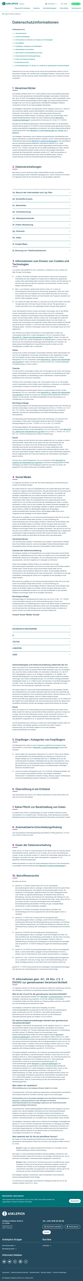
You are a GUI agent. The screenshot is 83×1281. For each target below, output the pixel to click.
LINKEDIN (41, 648)
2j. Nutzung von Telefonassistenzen (41, 250)
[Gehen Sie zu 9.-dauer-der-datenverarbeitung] (41, 59)
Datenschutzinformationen (19, 1272)
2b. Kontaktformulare (41, 199)
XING (41, 654)
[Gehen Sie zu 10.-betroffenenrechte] (41, 62)
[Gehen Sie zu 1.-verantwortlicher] (41, 33)
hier (45, 100)
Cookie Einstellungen (59, 1272)
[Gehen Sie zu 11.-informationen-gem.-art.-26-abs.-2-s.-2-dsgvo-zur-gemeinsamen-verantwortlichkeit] (41, 65)
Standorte (36, 8)
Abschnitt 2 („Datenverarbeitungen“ (45, 1063)
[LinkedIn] (20, 1262)
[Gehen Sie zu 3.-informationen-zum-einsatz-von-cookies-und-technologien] (41, 40)
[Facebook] (4, 1262)
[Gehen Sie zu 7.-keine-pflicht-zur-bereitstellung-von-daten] (41, 53)
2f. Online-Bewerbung (41, 225)
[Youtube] (9, 1262)
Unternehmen (64, 8)
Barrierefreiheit (34, 1272)
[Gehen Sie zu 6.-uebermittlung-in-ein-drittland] (41, 49)
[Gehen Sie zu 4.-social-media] (41, 43)
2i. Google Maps (41, 244)
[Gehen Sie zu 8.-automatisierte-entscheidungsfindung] (41, 56)
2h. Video (41, 237)
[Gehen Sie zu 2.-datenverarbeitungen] (41, 36)
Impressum (6, 1272)
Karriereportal (76, 8)
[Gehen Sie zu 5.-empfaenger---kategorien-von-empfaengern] (41, 46)
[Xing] (26, 1262)
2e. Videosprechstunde (41, 218)
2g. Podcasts (41, 231)
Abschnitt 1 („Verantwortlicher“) (52, 997)
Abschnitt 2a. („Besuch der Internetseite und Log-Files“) (32, 337)
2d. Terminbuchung (41, 212)
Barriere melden (46, 1272)
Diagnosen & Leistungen (22, 8)
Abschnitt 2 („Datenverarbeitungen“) (44, 141)
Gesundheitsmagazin (49, 8)
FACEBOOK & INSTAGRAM (41, 629)
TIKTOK (41, 642)
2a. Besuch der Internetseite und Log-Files (41, 192)
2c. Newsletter (41, 205)
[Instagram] (15, 1262)
